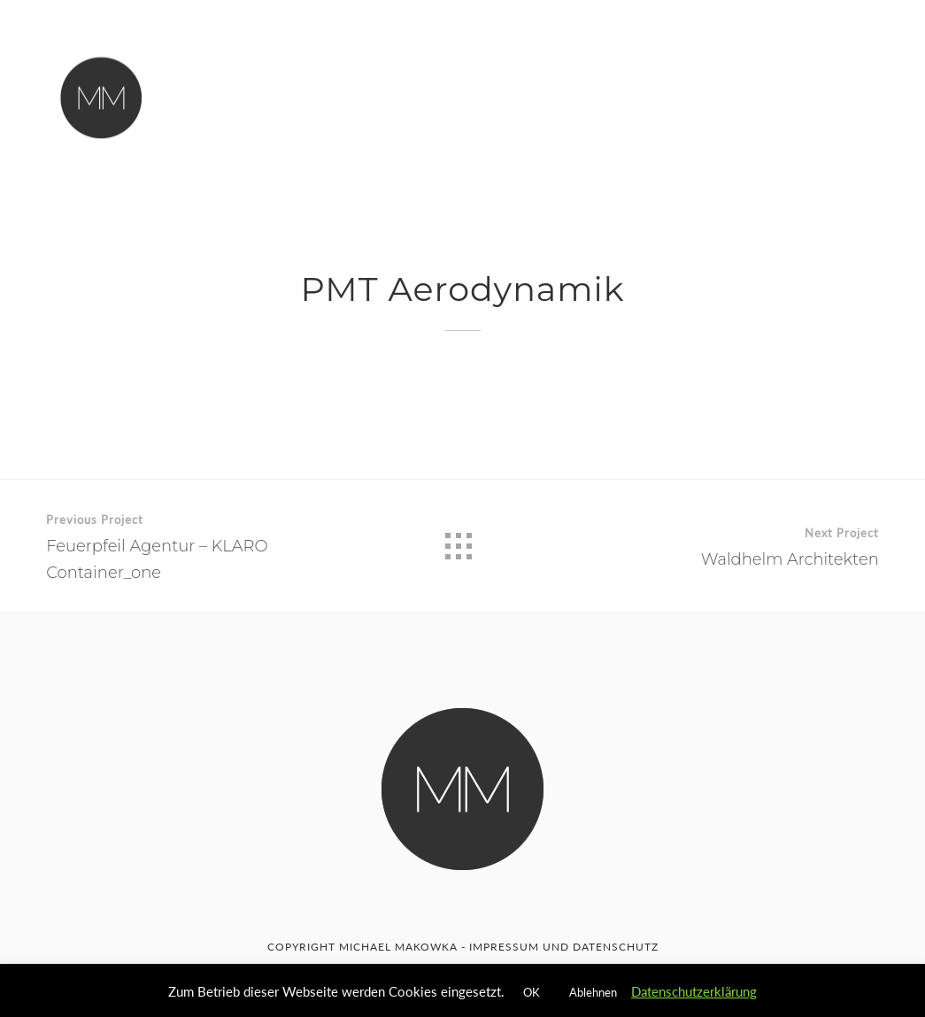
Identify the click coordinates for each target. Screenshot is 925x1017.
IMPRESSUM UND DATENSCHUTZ (564, 946)
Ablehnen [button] (593, 992)
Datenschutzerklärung (694, 991)
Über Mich (398, 89)
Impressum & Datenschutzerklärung (435, 126)
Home (310, 88)
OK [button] (531, 992)
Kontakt (498, 91)
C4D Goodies (607, 96)
